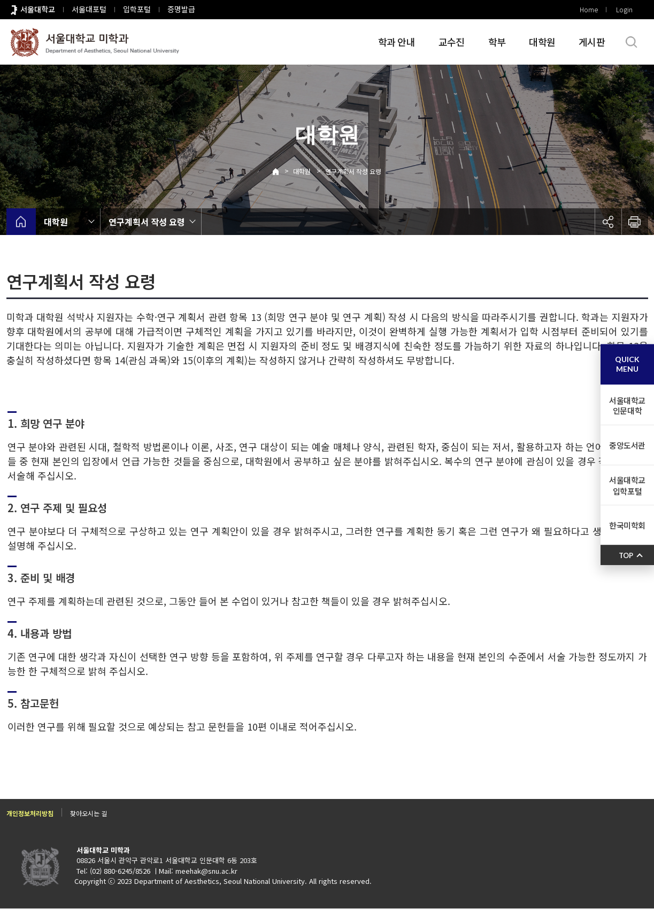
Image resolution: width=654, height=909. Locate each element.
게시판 (592, 42)
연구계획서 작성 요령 (353, 171)
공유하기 (608, 221)
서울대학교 (37, 9)
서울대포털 (89, 9)
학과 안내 (396, 42)
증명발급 (181, 9)
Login (624, 9)
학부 (497, 42)
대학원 (542, 42)
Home (589, 9)
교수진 (451, 42)
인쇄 (634, 221)
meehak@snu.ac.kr (206, 871)
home (21, 221)
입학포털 (137, 9)
